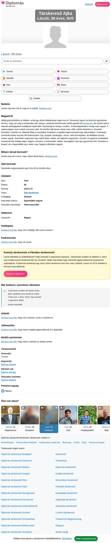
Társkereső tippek (96, 442)
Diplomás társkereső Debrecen (16, 460)
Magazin (60, 525)
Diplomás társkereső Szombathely (18, 519)
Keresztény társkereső (67, 480)
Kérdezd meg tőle (9, 230)
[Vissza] (5, 418)
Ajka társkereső (31, 193)
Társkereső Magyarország (68, 519)
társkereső (87, 123)
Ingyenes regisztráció (15, 274)
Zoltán (28, 427)
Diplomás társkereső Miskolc (15, 467)
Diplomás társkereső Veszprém (16, 532)
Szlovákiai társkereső (66, 506)
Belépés (88, 4)
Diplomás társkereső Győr (14, 486)
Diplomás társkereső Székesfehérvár (19, 506)
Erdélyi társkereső (64, 473)
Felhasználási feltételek (26, 442)
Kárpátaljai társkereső (66, 493)
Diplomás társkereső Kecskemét (17, 499)
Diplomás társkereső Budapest (16, 454)
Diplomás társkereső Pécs (14, 480)
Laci (47, 427)
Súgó (84, 442)
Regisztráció (102, 4)
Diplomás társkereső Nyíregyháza (18, 493)
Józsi (85, 427)
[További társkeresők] (105, 418)
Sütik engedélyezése (86, 538)
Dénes (105, 427)
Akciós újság (62, 532)
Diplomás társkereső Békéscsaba (17, 525)
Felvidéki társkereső (65, 486)
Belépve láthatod (8, 364)
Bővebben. (67, 538)
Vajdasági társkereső (66, 499)
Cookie (76, 442)
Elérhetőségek (7, 442)
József (9, 427)
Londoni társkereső (65, 512)
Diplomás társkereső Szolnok (15, 512)
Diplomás (12, 4)
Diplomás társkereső (66, 467)
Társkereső (61, 460)
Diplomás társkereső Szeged (15, 473)
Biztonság (66, 442)
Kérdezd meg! (45, 108)
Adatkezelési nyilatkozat (49, 442)
